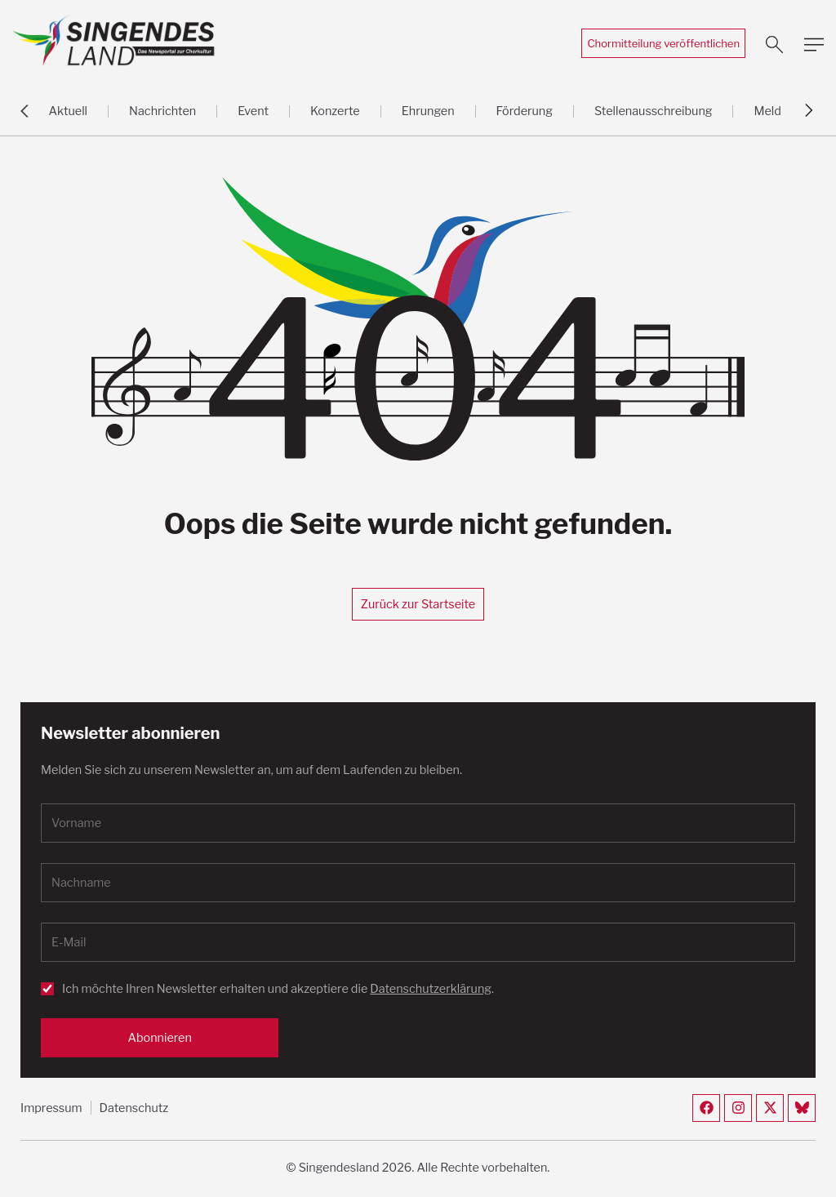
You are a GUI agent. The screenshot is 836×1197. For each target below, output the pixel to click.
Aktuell (68, 111)
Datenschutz (134, 1108)
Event (253, 111)
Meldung (778, 111)
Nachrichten (162, 111)
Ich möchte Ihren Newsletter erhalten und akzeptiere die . (278, 988)
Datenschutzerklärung (430, 988)
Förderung (524, 111)
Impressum (51, 1108)
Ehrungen (428, 111)
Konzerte (335, 111)
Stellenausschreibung (653, 111)
